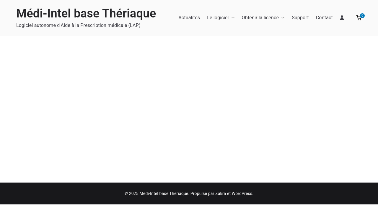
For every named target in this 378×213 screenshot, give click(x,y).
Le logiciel (220, 18)
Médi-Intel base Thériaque (86, 13)
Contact (324, 17)
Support (300, 17)
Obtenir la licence (263, 18)
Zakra (220, 193)
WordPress (242, 193)
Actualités (189, 17)
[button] (232, 18)
